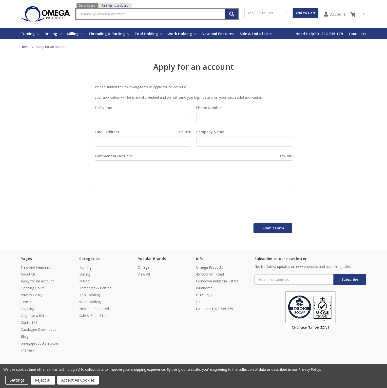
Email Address (143, 131)
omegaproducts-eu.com (40, 343)
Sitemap (27, 350)
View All (144, 274)
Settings (17, 380)
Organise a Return (35, 315)
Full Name (103, 107)
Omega (144, 267)
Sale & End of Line (256, 33)
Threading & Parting (108, 33)
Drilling (53, 33)
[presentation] (132, 208)
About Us (28, 274)
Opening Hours (33, 288)
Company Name (210, 131)
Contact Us (30, 322)
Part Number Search (115, 5)
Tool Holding (148, 33)
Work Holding (182, 33)
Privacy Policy (31, 295)
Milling (75, 33)
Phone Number (209, 107)
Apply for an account (37, 281)
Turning (30, 33)
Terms (26, 301)
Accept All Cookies (78, 380)
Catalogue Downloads (38, 329)
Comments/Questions (193, 156)
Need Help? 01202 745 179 (319, 33)
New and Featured (218, 33)
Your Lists (357, 33)
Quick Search (87, 5)
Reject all (43, 380)
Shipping (27, 308)
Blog (24, 336)
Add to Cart (305, 13)
